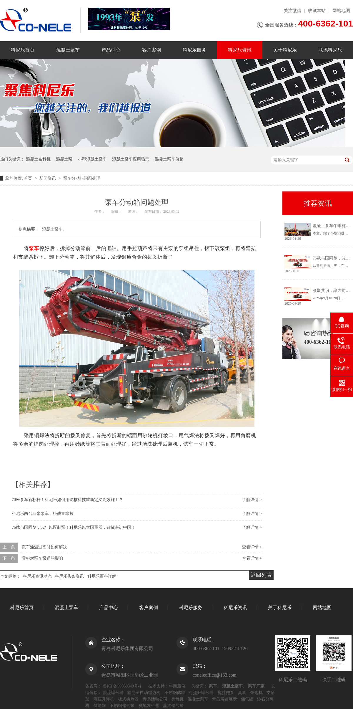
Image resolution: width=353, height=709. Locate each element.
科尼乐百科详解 (101, 576)
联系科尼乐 (330, 49)
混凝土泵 (64, 159)
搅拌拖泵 (226, 692)
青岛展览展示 (224, 699)
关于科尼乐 (285, 49)
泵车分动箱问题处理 (81, 178)
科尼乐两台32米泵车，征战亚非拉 (43, 513)
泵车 (34, 248)
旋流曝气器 (113, 692)
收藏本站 (317, 10)
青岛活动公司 (155, 699)
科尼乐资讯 (240, 49)
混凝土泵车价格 (169, 159)
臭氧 (242, 692)
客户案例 (151, 49)
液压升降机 (104, 699)
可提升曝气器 (201, 692)
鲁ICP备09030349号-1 (122, 686)
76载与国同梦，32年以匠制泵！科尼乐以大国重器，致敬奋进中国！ (73, 527)
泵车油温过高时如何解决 (44, 547)
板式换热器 (128, 699)
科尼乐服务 (194, 49)
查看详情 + (252, 547)
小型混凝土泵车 (92, 159)
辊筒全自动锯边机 (143, 692)
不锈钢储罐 (174, 692)
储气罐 (247, 699)
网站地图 (341, 10)
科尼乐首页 (22, 49)
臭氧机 (177, 699)
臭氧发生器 (149, 705)
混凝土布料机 (38, 159)
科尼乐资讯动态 (37, 576)
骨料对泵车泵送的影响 (42, 558)
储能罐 (100, 705)
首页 (28, 178)
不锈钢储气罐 (122, 705)
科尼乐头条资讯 (69, 576)
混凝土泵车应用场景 (130, 159)
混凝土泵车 (68, 49)
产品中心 (110, 49)
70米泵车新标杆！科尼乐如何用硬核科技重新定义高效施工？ (67, 500)
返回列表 (261, 575)
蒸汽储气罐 (173, 705)
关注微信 (292, 10)
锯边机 (256, 692)
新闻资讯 (48, 178)
